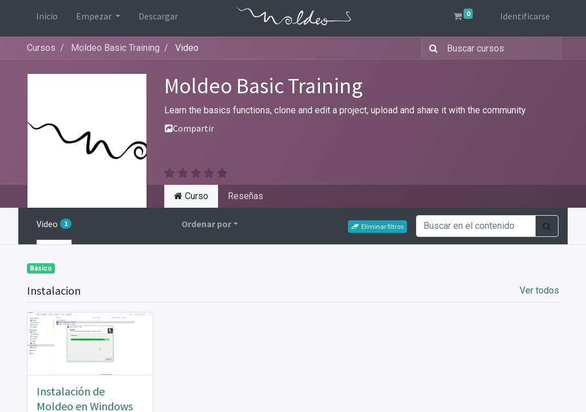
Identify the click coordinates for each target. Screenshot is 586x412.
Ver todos (539, 290)
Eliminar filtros (377, 226)
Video (54, 223)
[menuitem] (47, 18)
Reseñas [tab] (245, 196)
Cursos (41, 47)
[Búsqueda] (431, 48)
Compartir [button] (189, 128)
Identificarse (525, 16)
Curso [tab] (191, 196)
